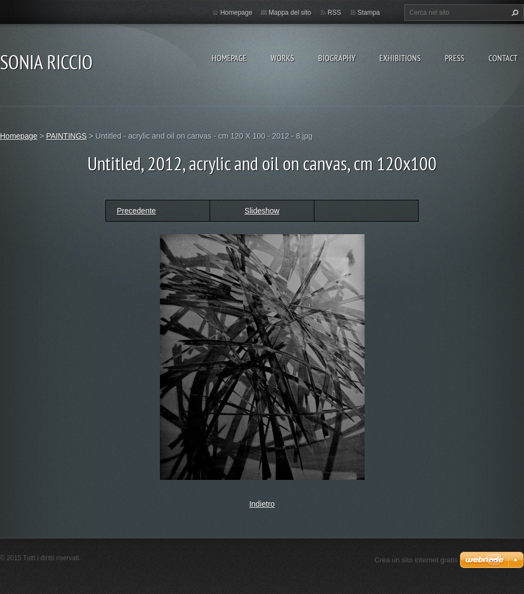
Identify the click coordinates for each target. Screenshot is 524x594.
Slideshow (262, 210)
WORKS (282, 57)
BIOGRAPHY (336, 57)
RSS (334, 12)
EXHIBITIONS (400, 57)
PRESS (455, 57)
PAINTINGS (66, 136)
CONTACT (503, 57)
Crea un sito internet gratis (415, 560)
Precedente (136, 210)
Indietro (262, 504)
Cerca (513, 12)
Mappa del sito (290, 12)
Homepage (229, 57)
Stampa (369, 12)
